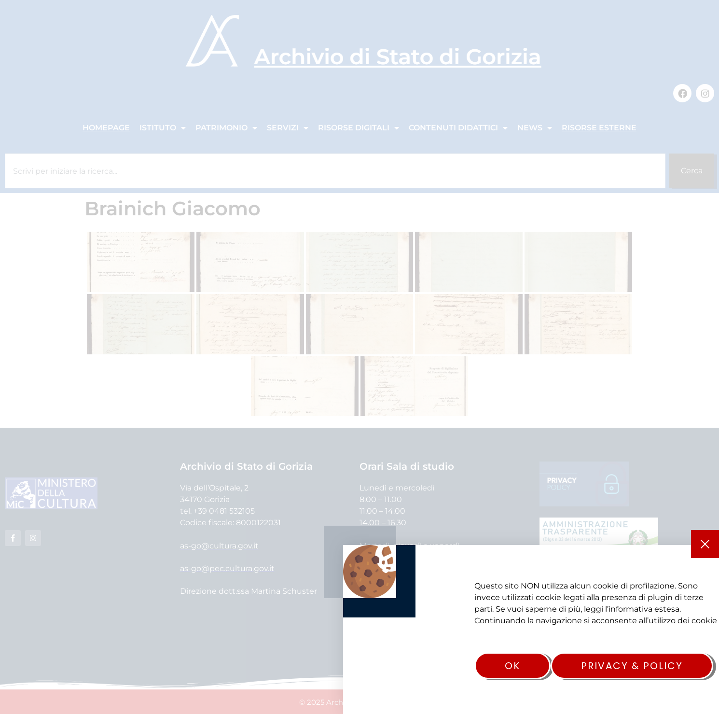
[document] (359, 357)
